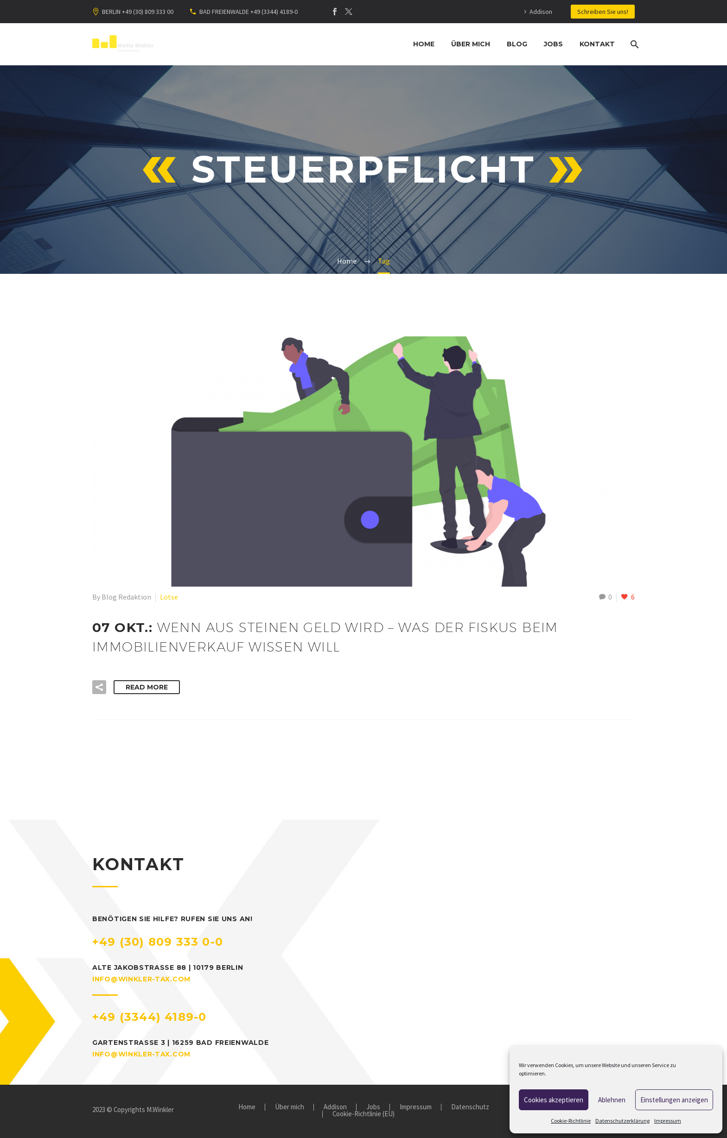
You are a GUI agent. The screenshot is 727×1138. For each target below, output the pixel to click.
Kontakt (597, 44)
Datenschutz (470, 1107)
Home (423, 44)
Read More (147, 687)
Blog (517, 44)
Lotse (169, 596)
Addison (540, 11)
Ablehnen (611, 1099)
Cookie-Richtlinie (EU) (363, 1114)
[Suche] (634, 44)
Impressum (667, 1120)
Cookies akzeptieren (553, 1099)
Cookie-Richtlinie (571, 1120)
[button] (99, 687)
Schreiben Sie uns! (602, 11)
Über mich (470, 44)
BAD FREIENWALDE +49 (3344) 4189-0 (248, 11)
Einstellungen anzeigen (674, 1099)
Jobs (553, 44)
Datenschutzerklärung (622, 1120)
